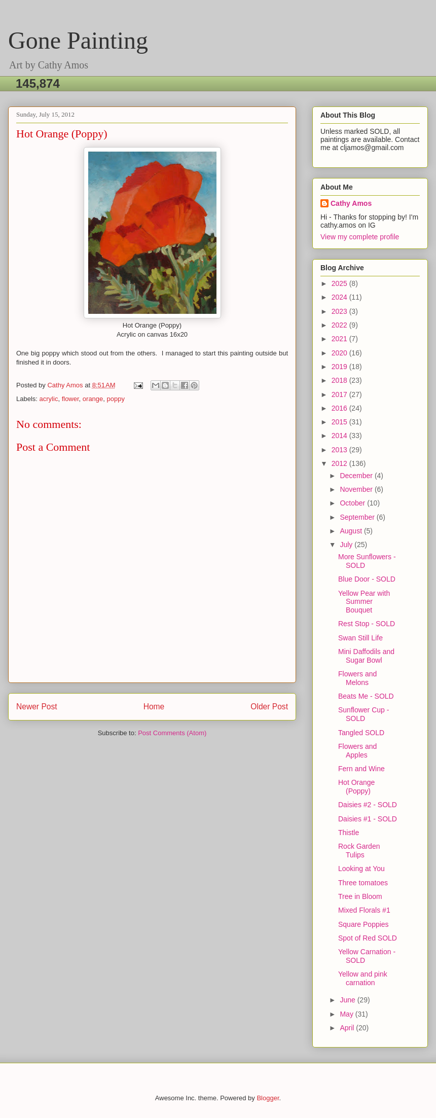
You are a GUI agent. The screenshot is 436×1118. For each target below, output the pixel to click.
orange (93, 399)
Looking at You (361, 868)
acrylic (49, 399)
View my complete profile (359, 237)
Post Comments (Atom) (172, 733)
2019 (340, 367)
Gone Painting (78, 40)
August (352, 531)
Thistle (348, 832)
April (348, 1028)
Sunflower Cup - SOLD (363, 714)
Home (154, 706)
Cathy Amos (351, 203)
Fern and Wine (361, 769)
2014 (340, 435)
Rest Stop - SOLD (366, 624)
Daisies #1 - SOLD (367, 819)
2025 (340, 283)
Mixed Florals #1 (364, 910)
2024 (340, 297)
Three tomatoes (363, 883)
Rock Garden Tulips (359, 850)
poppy (116, 399)
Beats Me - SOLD (366, 696)
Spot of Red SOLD (367, 938)
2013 (340, 450)
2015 (340, 422)
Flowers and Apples (357, 750)
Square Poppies (363, 924)
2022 (340, 325)
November (357, 489)
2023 (340, 311)
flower (70, 399)
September (358, 517)
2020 (340, 353)
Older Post (269, 706)
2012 (340, 463)
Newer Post (36, 706)
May (347, 1014)
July (347, 544)
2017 (340, 394)
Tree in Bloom (360, 896)
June (348, 1000)
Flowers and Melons (357, 678)
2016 (340, 408)
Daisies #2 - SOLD (367, 805)
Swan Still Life (360, 638)
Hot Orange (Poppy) (356, 786)
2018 (340, 380)
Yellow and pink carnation (362, 978)
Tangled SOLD (361, 733)
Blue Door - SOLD (366, 579)
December (357, 476)
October (353, 503)
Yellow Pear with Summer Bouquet (364, 602)
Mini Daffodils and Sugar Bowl (366, 655)
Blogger (268, 1098)
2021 (340, 339)
